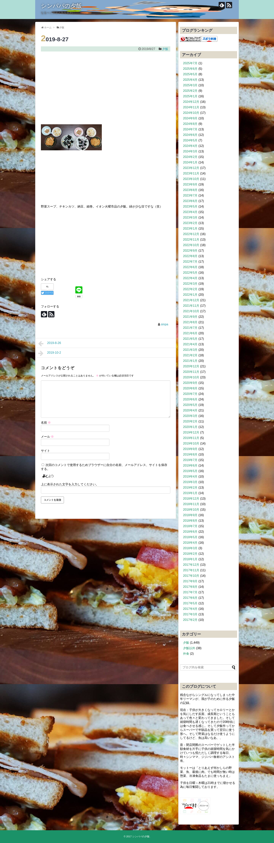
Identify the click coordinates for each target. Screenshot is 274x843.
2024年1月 (190, 162)
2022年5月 (190, 272)
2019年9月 (190, 449)
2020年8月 (190, 388)
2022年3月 (190, 283)
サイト (45, 450)
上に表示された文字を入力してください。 (70, 484)
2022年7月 (190, 261)
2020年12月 (191, 366)
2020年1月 (190, 427)
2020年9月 (190, 382)
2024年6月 (190, 134)
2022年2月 (190, 289)
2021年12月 (191, 300)
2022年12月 (191, 234)
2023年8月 (190, 190)
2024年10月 (191, 112)
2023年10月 (191, 179)
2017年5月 (190, 603)
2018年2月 (190, 553)
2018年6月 (190, 531)
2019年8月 (190, 454)
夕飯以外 (189, 648)
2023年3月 (190, 217)
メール (47, 436)
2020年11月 (191, 371)
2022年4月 (190, 278)
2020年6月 (190, 399)
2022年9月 (190, 250)
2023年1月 (190, 228)
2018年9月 (190, 515)
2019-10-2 (49, 353)
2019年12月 (191, 432)
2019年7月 (190, 460)
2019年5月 (190, 471)
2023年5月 (190, 206)
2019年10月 (191, 443)
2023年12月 (191, 168)
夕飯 (165, 49)
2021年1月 (190, 360)
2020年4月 (190, 410)
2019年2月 (190, 487)
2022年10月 (191, 245)
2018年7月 (190, 526)
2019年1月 (190, 493)
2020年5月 (190, 404)
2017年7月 (190, 592)
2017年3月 (190, 614)
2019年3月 (190, 482)
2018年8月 (190, 520)
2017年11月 (191, 570)
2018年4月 (190, 542)
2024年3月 (190, 151)
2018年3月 (190, 548)
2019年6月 (190, 465)
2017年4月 (190, 608)
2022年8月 (190, 256)
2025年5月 (190, 74)
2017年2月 (190, 619)
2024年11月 (191, 107)
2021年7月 (190, 327)
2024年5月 (190, 140)
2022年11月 (191, 239)
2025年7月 (190, 63)
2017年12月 (191, 564)
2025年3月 (190, 85)
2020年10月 (191, 377)
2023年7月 (190, 195)
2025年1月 (190, 96)
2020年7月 (190, 393)
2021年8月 (190, 322)
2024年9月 (190, 118)
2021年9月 (190, 316)
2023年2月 (190, 223)
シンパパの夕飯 (61, 6)
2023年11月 (191, 173)
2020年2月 (190, 421)
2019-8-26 (49, 344)
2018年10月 (191, 509)
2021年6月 (190, 333)
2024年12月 (191, 101)
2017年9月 (190, 581)
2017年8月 (190, 586)
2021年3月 (190, 349)
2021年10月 (191, 311)
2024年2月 (190, 156)
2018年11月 (191, 504)
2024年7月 (190, 129)
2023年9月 (190, 184)
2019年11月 (191, 438)
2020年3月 (190, 416)
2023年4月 (190, 212)
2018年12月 (191, 498)
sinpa (164, 324)
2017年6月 (190, 597)
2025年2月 (190, 90)
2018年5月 (190, 537)
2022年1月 (190, 294)
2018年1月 (190, 559)
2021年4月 (190, 344)
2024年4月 (190, 145)
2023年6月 (190, 201)
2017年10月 (191, 575)
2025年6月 (190, 68)
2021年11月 (191, 305)
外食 (186, 653)
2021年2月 (190, 355)
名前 (46, 422)
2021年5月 (190, 338)
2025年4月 (190, 79)
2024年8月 (190, 123)
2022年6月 (190, 267)
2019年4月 (190, 476)
